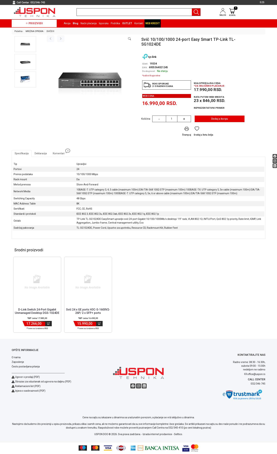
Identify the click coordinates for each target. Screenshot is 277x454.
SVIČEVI (50, 31)
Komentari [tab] (60, 152)
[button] (25, 44)
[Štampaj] (186, 132)
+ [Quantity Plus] (184, 119)
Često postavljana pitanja (26, 367)
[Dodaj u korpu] (48, 324)
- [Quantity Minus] (159, 119)
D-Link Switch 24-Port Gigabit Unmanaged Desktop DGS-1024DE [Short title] (37, 311)
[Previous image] (50, 38)
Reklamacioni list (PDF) (26, 386)
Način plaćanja (89, 23)
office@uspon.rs (256, 374)
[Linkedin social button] (275, 166)
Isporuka (103, 23)
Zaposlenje (18, 362)
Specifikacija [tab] (22, 153)
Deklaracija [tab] (41, 153)
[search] (138, 12)
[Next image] (60, 38)
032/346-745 (37, 2)
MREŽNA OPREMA (34, 31)
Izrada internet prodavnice (157, 434)
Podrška (115, 23)
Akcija (67, 23)
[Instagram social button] (275, 161)
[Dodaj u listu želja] (203, 132)
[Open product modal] (129, 39)
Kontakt (138, 23)
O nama (16, 357)
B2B (262, 2)
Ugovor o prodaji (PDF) (26, 377)
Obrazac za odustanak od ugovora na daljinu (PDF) (43, 382)
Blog (75, 23)
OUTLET (127, 23)
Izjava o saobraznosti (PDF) (30, 391)
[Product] (37, 282)
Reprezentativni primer (209, 108)
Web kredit (152, 23)
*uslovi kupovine (151, 75)
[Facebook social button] (275, 156)
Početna (18, 31)
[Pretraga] (196, 12)
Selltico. (178, 434)
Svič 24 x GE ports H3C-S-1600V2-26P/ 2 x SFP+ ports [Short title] (88, 311)
